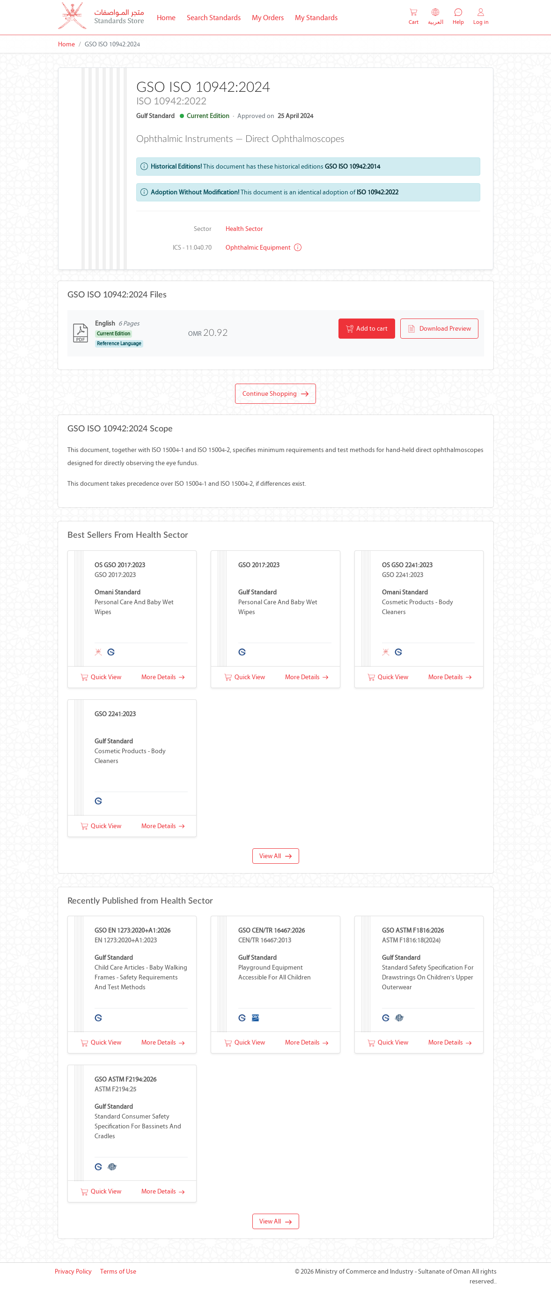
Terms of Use (118, 1271)
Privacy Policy (73, 1271)
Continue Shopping (275, 394)
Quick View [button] (101, 677)
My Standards (316, 17)
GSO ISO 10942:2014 (352, 167)
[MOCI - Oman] (101, 17)
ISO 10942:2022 (377, 192)
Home (169, 17)
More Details (162, 677)
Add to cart (367, 329)
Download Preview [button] (439, 329)
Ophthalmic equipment (263, 248)
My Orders (268, 17)
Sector (203, 229)
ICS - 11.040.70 (192, 248)
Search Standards (216, 17)
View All (275, 856)
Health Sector (244, 229)
